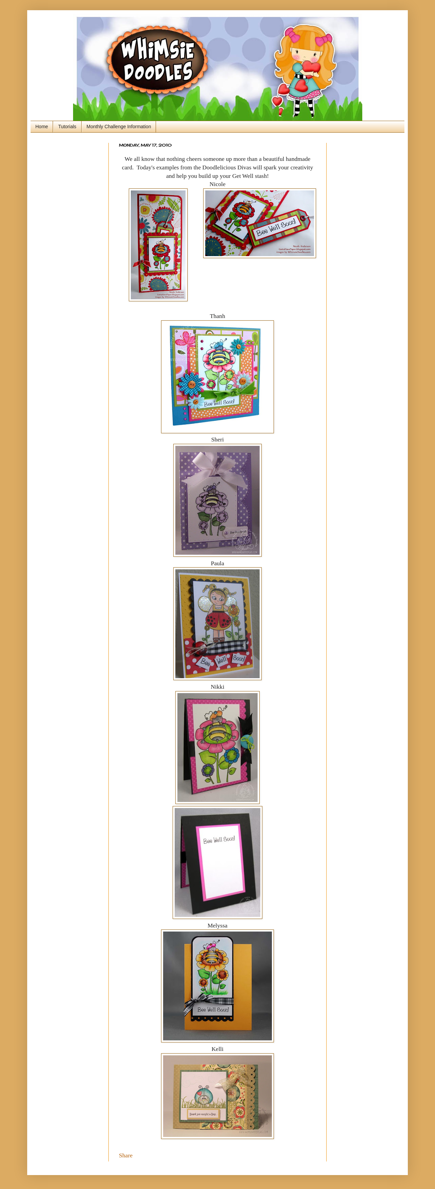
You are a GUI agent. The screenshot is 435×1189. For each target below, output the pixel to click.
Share (126, 1155)
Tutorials (67, 126)
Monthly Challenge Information (119, 126)
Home (41, 126)
